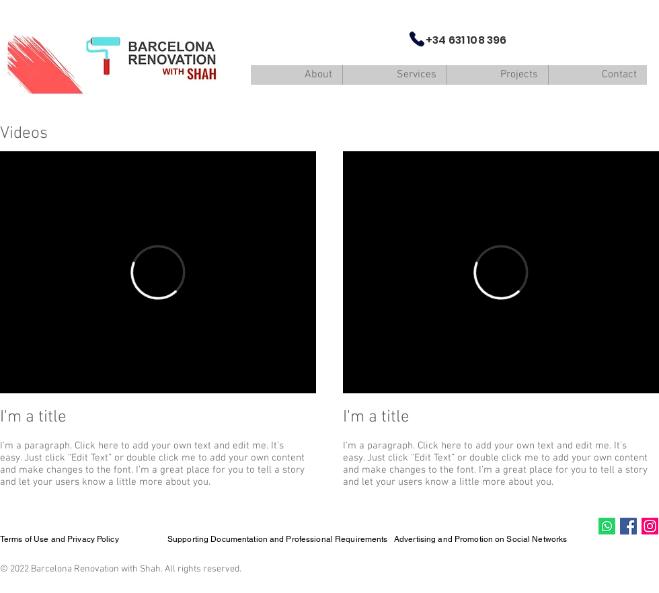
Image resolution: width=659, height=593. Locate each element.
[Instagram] (650, 526)
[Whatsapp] (606, 526)
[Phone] (417, 39)
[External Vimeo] (158, 272)
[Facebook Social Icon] (628, 526)
